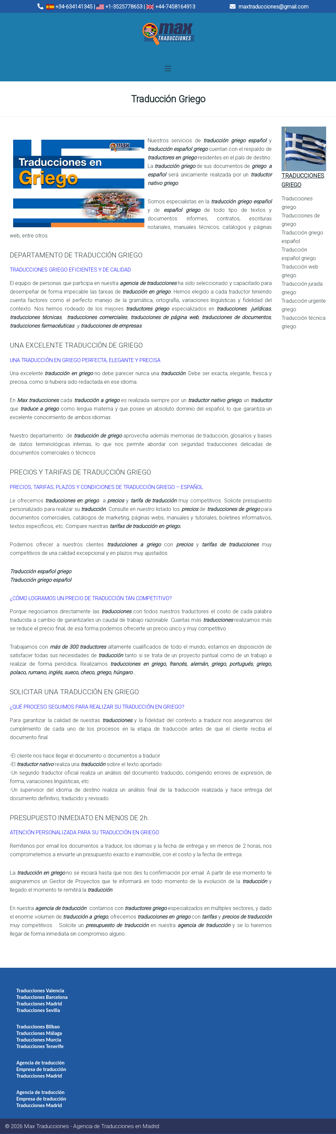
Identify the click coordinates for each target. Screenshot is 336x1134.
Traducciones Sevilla (38, 1010)
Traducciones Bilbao (38, 1026)
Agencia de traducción (40, 1063)
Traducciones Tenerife (40, 1046)
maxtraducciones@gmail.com (269, 6)
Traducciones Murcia (38, 1040)
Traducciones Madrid (39, 1004)
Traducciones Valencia (40, 990)
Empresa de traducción (41, 1069)
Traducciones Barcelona (42, 997)
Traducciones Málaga (39, 1033)
